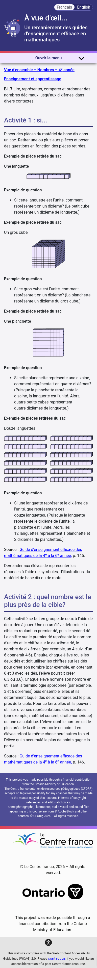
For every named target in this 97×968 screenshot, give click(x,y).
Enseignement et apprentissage (32, 79)
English (83, 7)
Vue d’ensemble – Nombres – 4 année (39, 69)
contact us (57, 958)
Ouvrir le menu (60, 58)
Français (64, 7)
